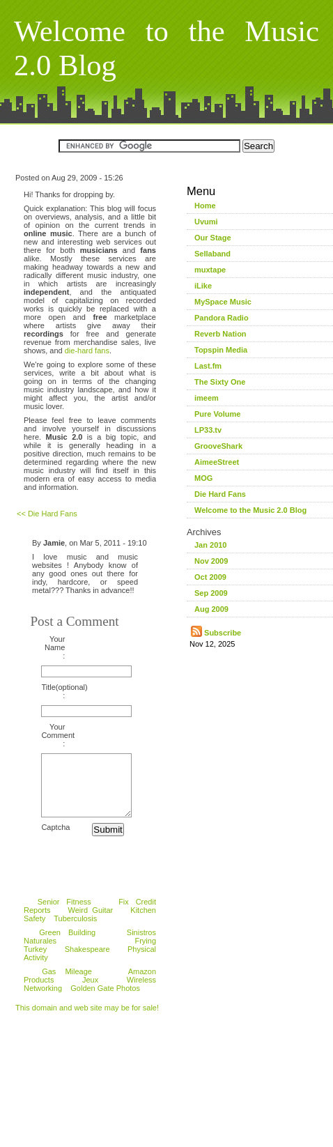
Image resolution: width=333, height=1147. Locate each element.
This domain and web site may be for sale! (87, 1020)
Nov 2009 (211, 561)
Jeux (90, 992)
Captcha (53, 840)
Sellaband (212, 253)
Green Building (67, 945)
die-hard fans (87, 350)
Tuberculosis (75, 931)
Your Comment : (53, 735)
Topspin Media (220, 350)
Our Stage (212, 237)
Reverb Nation (220, 334)
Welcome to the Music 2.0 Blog (250, 510)
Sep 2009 (211, 593)
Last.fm (208, 366)
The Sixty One (219, 382)
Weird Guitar (91, 922)
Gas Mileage (67, 984)
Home (205, 205)
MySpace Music (222, 302)
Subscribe (216, 633)
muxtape (210, 269)
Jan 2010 (210, 545)
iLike (203, 286)
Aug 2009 (211, 609)
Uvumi (206, 221)
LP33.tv (208, 430)
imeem (206, 398)
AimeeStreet (216, 462)
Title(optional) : (53, 691)
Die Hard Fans (220, 494)
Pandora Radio (221, 318)
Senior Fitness (64, 914)
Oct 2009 (210, 577)
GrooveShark (218, 446)
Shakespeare (87, 961)
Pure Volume (217, 414)
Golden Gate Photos (105, 1000)
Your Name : (55, 647)
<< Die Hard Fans (47, 513)
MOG (203, 478)
